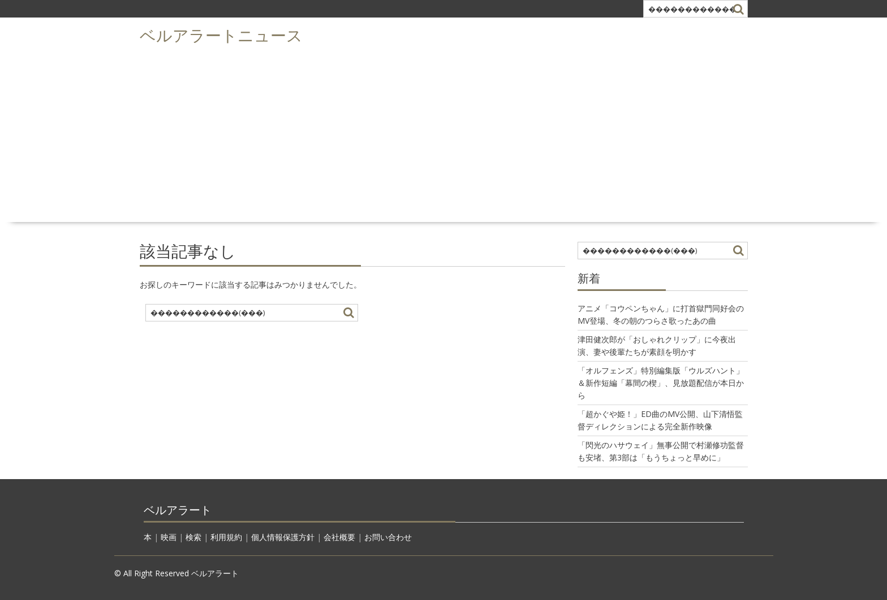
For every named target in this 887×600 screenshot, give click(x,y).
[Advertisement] (443, 133)
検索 (193, 537)
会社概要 (339, 537)
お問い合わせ (388, 537)
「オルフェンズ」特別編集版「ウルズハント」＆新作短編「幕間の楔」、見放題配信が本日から (661, 383)
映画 (168, 537)
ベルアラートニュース (221, 34)
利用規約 (226, 537)
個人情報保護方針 (283, 537)
